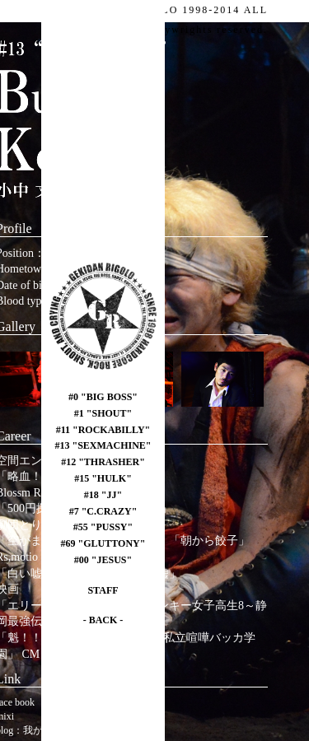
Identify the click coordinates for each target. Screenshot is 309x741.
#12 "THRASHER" (103, 462)
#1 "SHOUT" (103, 413)
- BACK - (103, 620)
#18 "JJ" (103, 495)
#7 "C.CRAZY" (103, 511)
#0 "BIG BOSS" (103, 397)
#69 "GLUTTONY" (103, 543)
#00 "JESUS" (103, 560)
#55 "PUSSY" (103, 527)
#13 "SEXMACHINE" (103, 445)
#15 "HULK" (103, 478)
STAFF (102, 590)
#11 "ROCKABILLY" (103, 430)
